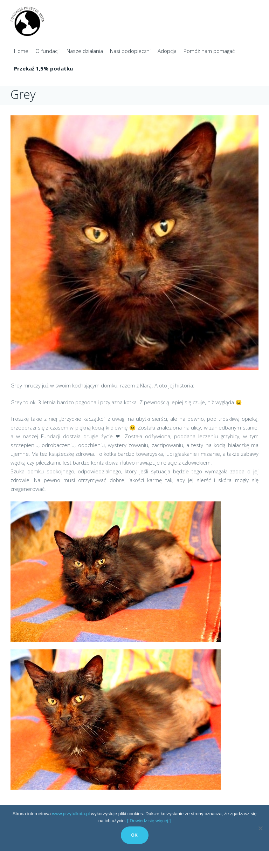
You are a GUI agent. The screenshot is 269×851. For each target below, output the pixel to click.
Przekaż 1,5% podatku (43, 68)
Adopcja (167, 50)
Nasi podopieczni (130, 50)
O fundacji (47, 50)
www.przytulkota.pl (71, 813)
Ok (134, 835)
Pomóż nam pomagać (209, 50)
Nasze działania (85, 50)
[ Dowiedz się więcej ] (149, 820)
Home (21, 50)
